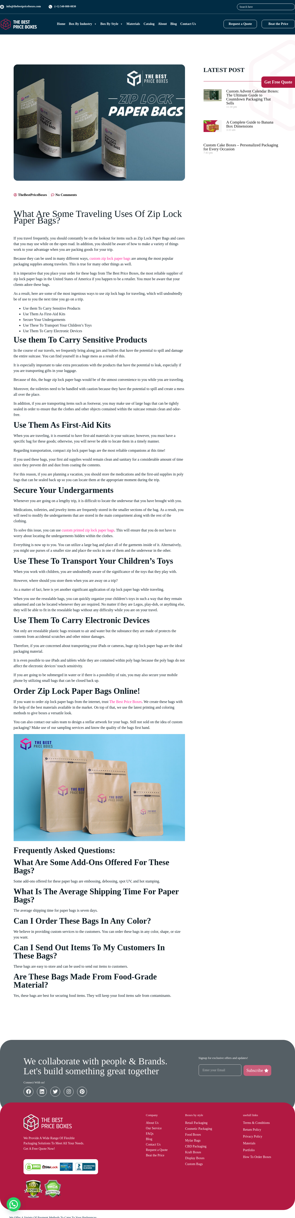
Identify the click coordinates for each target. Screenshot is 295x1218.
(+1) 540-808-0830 (65, 6)
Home (61, 24)
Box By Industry (83, 24)
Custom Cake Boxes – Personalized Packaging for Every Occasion (241, 147)
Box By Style (111, 24)
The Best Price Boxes (125, 702)
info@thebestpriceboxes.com (23, 6)
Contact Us (188, 24)
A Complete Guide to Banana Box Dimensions (249, 124)
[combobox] (266, 7)
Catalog (149, 24)
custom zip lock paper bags (110, 258)
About (162, 24)
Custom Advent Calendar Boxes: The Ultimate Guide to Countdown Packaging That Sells (252, 97)
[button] (14, 1204)
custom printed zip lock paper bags (88, 530)
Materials (133, 24)
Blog (173, 24)
